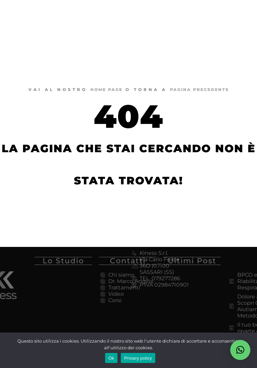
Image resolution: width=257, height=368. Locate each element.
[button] (240, 350)
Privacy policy (138, 358)
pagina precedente (199, 89)
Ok (111, 358)
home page (106, 89)
